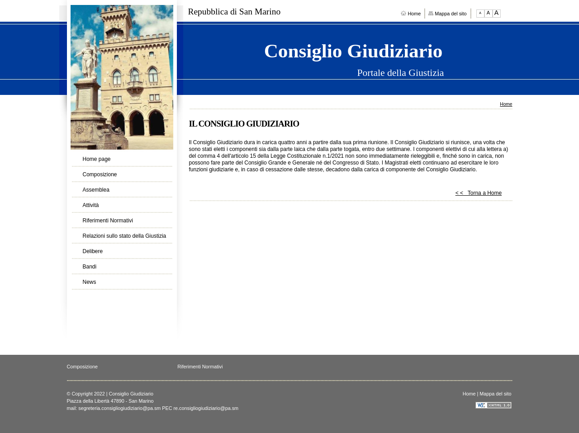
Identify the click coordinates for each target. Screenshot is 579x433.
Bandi (90, 267)
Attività (91, 205)
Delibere (93, 251)
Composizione (100, 174)
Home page (97, 159)
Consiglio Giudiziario (353, 50)
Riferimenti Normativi (108, 220)
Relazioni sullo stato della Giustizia (124, 236)
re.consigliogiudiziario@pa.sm (206, 408)
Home (411, 13)
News (89, 282)
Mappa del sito (447, 13)
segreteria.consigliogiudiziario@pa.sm (119, 408)
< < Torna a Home (479, 193)
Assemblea (96, 190)
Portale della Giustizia (400, 73)
